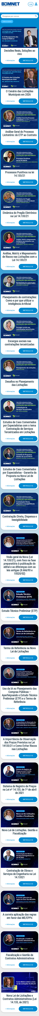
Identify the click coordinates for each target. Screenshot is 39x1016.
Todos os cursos (7, 21)
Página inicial (10, 4)
